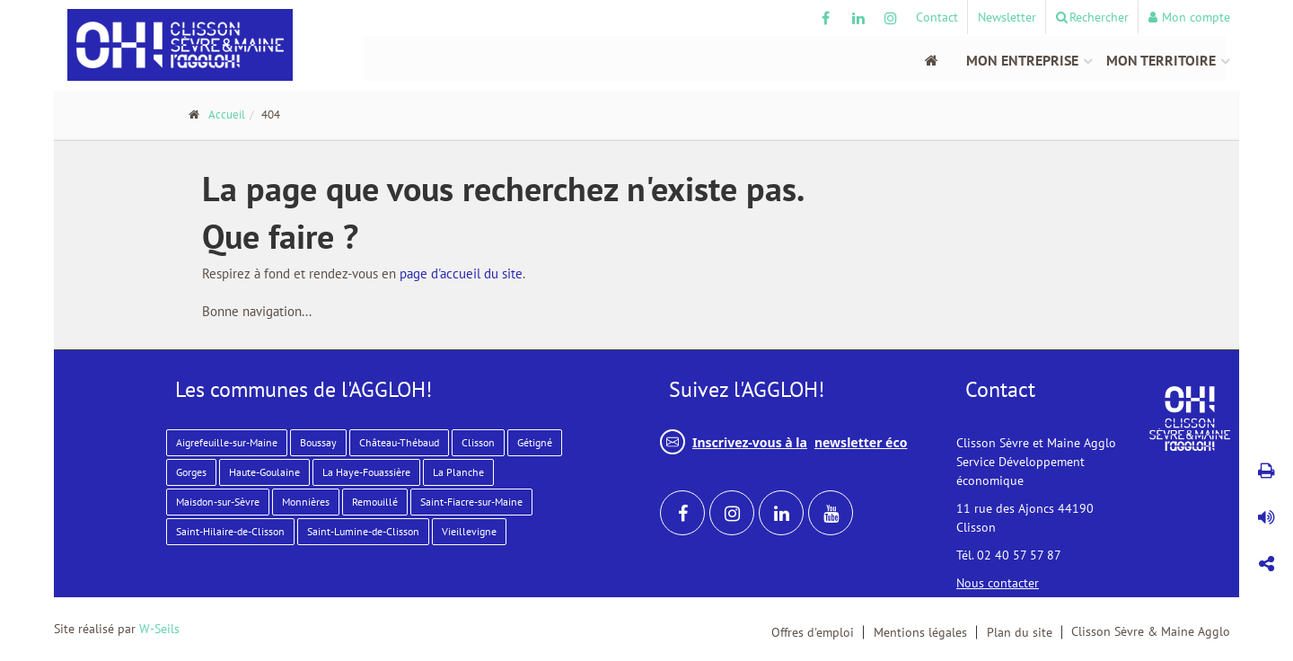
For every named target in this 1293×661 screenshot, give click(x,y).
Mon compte (1189, 17)
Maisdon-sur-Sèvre (217, 501)
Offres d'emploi (812, 632)
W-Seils (159, 629)
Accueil (226, 114)
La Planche (458, 472)
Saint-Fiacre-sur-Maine (471, 501)
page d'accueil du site (461, 273)
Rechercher (1092, 17)
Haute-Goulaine (264, 472)
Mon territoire (1161, 60)
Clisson (478, 442)
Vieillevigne (469, 531)
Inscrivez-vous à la (783, 441)
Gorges (191, 472)
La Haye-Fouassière (366, 472)
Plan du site (1019, 632)
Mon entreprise (1022, 60)
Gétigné (534, 442)
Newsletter (1007, 17)
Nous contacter (997, 583)
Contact (937, 17)
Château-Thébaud (399, 442)
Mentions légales (920, 632)
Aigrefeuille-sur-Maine (226, 442)
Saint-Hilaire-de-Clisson (230, 531)
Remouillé (375, 501)
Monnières (306, 501)
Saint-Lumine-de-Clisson (363, 531)
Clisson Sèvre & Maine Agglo (1150, 631)
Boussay (318, 442)
